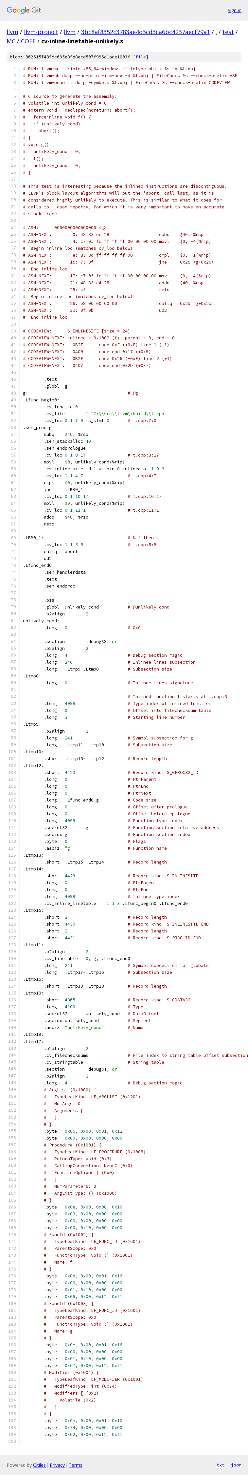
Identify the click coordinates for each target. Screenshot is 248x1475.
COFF (28, 41)
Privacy (57, 1465)
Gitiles (39, 1465)
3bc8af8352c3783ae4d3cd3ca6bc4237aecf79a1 (145, 32)
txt (220, 1465)
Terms (75, 1465)
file (140, 57)
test (228, 32)
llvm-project (41, 32)
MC (11, 41)
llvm (12, 32)
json (236, 1465)
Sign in (234, 10)
